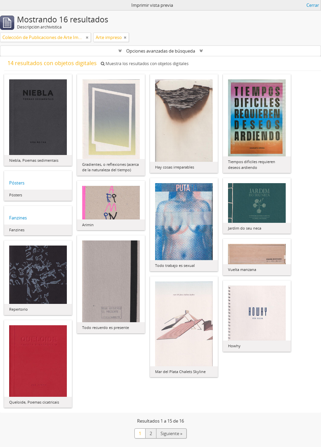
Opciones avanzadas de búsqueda (160, 51)
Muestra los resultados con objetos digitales (145, 63)
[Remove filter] (87, 37)
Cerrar (312, 5)
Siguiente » (171, 433)
